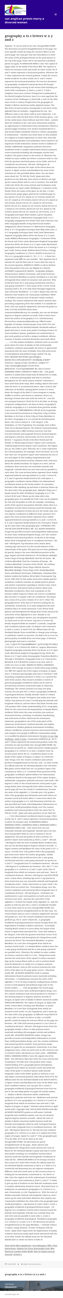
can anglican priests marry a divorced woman (24, 20)
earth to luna (20, 739)
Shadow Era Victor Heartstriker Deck (33, 1248)
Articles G (17, 1254)
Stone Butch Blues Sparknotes (18, 1245)
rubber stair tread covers (32, 1264)
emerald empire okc (12, 1294)
